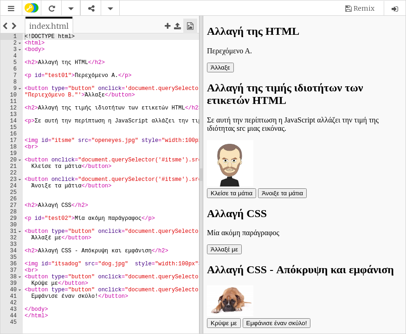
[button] (11, 8)
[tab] (49, 26)
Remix (364, 8)
